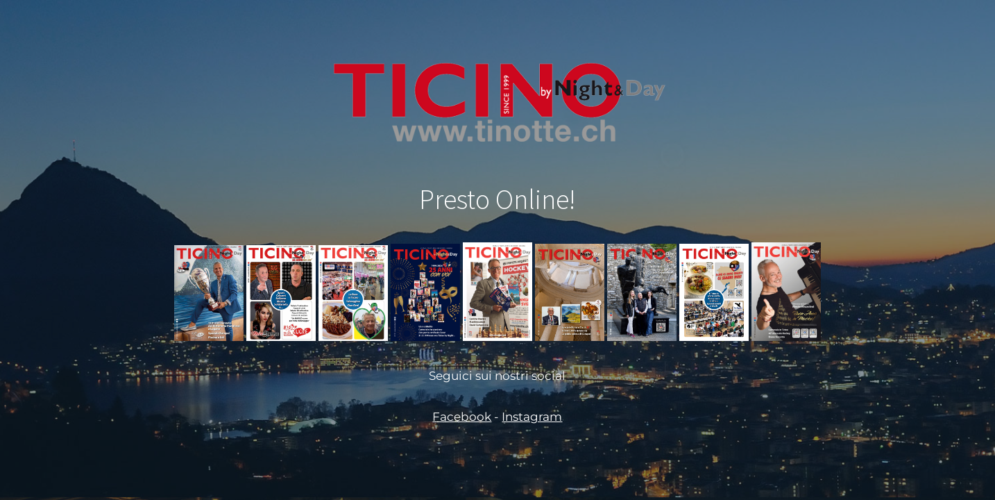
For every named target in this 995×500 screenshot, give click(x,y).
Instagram (532, 417)
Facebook (461, 417)
